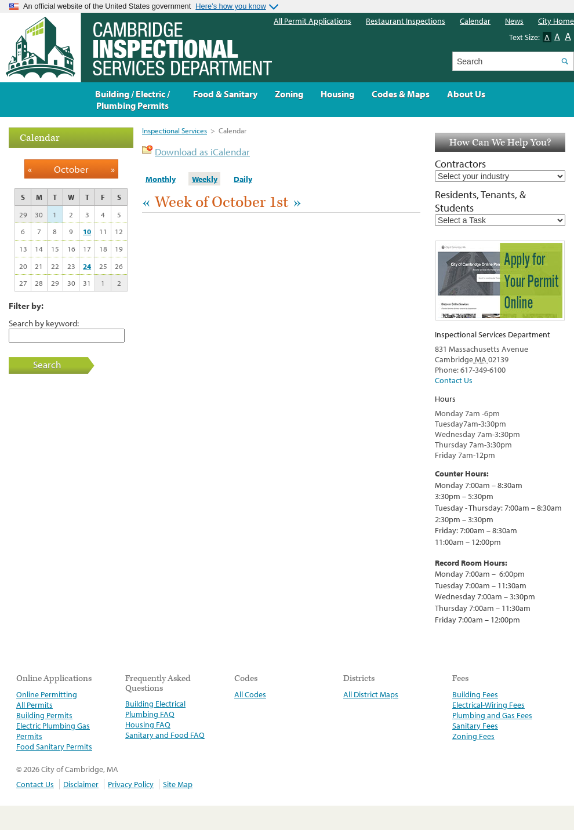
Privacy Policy (131, 784)
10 (87, 231)
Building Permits (44, 715)
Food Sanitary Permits (54, 746)
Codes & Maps (401, 94)
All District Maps (370, 694)
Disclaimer (81, 784)
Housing (337, 94)
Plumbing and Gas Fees (492, 715)
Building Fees (475, 694)
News (514, 21)
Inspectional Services (174, 130)
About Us (466, 94)
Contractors (460, 163)
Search (47, 364)
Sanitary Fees (475, 725)
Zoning (289, 94)
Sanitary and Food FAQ (165, 735)
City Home (556, 21)
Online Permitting (46, 694)
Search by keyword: (44, 323)
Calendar (475, 21)
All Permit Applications (312, 21)
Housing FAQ (147, 724)
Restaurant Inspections (405, 21)
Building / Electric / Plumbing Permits (132, 99)
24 (87, 266)
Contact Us (454, 380)
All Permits (34, 705)
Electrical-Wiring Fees (488, 705)
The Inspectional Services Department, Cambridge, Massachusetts (136, 47)
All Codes (250, 694)
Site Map (177, 784)
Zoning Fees (473, 736)
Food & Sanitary (225, 94)
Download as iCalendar (202, 151)
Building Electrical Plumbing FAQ (155, 708)
